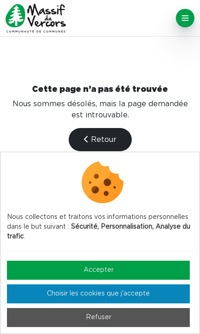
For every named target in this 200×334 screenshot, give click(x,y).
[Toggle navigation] (185, 18)
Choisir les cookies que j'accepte (98, 293)
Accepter (99, 270)
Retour (100, 139)
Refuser (98, 317)
